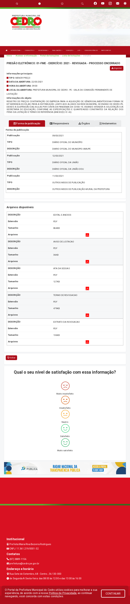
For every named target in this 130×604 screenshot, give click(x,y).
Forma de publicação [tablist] (27, 123)
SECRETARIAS (43, 50)
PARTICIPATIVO (106, 50)
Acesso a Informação (26, 55)
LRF (79, 50)
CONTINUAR (113, 593)
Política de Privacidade (63, 593)
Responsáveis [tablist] (59, 123)
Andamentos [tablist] (108, 123)
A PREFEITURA (16, 50)
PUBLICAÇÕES (57, 50)
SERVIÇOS (70, 50)
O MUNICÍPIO (30, 50)
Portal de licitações (49, 55)
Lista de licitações (71, 55)
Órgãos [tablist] (84, 123)
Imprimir (117, 68)
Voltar (11, 358)
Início (9, 55)
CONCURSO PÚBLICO (91, 50)
